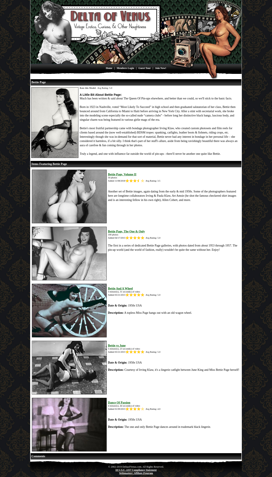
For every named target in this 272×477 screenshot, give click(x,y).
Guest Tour (145, 68)
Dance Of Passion (119, 402)
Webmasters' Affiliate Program (136, 473)
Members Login (125, 68)
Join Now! (160, 68)
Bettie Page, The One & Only (126, 231)
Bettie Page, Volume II (122, 174)
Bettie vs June (117, 345)
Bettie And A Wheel (120, 288)
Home (109, 68)
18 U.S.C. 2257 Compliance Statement (136, 469)
